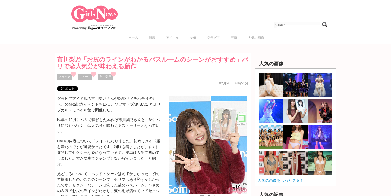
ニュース (85, 76)
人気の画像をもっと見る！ (280, 180)
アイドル (172, 38)
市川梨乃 (105, 76)
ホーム (133, 38)
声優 (234, 38)
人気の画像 (256, 38)
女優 (193, 38)
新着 (152, 38)
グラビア (213, 38)
